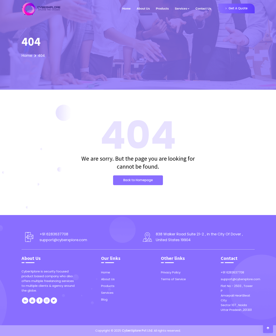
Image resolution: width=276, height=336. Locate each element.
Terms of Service (173, 279)
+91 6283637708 (232, 272)
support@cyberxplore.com (238, 279)
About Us (143, 8)
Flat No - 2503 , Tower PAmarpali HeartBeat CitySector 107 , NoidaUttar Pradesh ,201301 (237, 298)
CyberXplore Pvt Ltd (137, 330)
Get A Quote (236, 8)
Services (107, 293)
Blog (104, 299)
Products (162, 8)
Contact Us (203, 8)
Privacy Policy (170, 272)
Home (126, 8)
